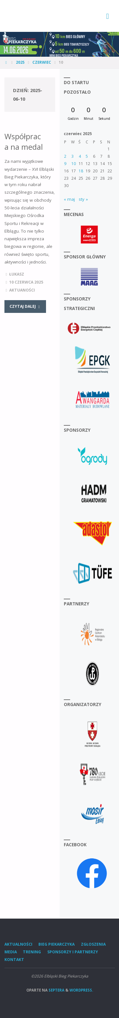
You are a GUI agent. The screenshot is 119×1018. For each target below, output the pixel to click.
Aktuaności (22, 290)
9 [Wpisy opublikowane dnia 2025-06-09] (65, 163)
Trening (32, 952)
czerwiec (41, 62)
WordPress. (81, 990)
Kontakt (14, 959)
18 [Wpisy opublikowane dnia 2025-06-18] (81, 171)
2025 (20, 62)
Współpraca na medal (23, 141)
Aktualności (18, 944)
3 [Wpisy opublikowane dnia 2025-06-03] (72, 156)
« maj (69, 199)
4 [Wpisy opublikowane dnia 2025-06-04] (80, 156)
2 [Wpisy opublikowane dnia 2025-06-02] (65, 156)
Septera (56, 990)
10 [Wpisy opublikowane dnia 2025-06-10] (73, 163)
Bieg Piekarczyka (56, 944)
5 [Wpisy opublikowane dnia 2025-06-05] (87, 156)
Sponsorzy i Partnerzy (72, 952)
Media (10, 952)
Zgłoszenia (93, 944)
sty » (83, 199)
